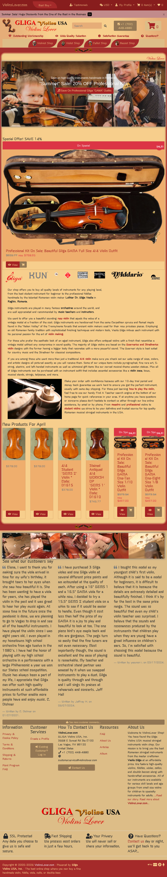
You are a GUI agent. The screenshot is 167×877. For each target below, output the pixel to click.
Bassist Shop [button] (125, 43)
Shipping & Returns (8, 757)
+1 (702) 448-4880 (125, 26)
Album (103, 753)
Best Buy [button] (43, 5)
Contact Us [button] (76, 768)
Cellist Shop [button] (97, 43)
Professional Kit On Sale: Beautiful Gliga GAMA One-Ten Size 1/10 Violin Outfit (125, 472)
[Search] (87, 26)
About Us (105, 740)
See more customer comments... (83, 722)
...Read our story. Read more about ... (145, 799)
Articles (104, 747)
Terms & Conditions (8, 746)
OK (89, 14)
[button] (106, 4)
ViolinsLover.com (14, 4)
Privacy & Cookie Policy (10, 736)
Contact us (136, 841)
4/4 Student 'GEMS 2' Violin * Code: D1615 (69, 475)
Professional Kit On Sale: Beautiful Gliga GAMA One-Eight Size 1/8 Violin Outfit (153, 472)
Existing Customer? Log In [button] (41, 750)
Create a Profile (39, 738)
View (13, 265)
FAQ (102, 734)
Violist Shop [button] (70, 43)
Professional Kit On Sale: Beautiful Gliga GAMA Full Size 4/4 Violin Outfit (62, 250)
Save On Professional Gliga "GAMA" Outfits (85, 90)
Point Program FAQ (10, 767)
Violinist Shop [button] (42, 43)
